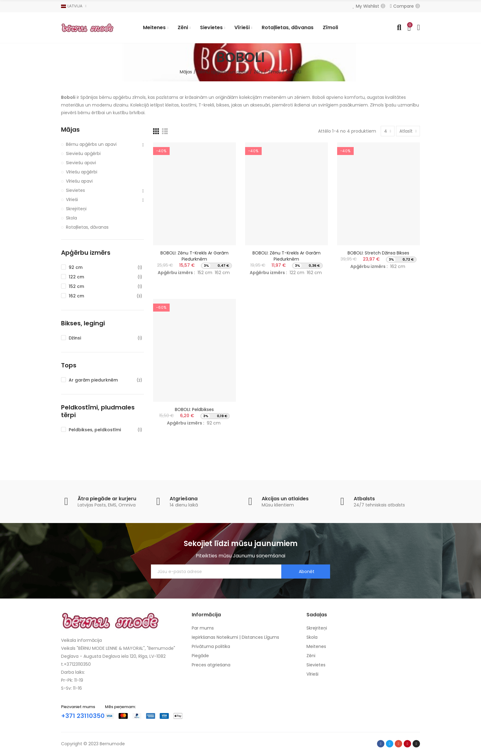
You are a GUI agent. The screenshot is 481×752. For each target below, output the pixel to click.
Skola (71, 218)
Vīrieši (72, 199)
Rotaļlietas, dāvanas (87, 227)
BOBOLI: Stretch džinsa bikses (378, 253)
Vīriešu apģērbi (81, 172)
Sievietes (75, 190)
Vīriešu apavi (79, 181)
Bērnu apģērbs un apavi (91, 144)
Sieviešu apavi (81, 163)
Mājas (70, 130)
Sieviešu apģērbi (83, 153)
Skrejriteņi (76, 209)
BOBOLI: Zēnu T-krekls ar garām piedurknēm (194, 256)
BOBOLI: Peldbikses (194, 409)
